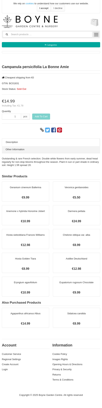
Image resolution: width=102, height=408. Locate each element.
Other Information (15, 149)
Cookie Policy (59, 354)
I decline (57, 8)
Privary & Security (62, 369)
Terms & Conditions (63, 379)
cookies (30, 3)
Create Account (10, 364)
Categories (51, 45)
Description (12, 142)
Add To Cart (41, 116)
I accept (43, 8)
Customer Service (11, 354)
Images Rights (60, 359)
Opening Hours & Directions (67, 364)
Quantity (6, 111)
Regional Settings (11, 359)
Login (5, 369)
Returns (56, 374)
